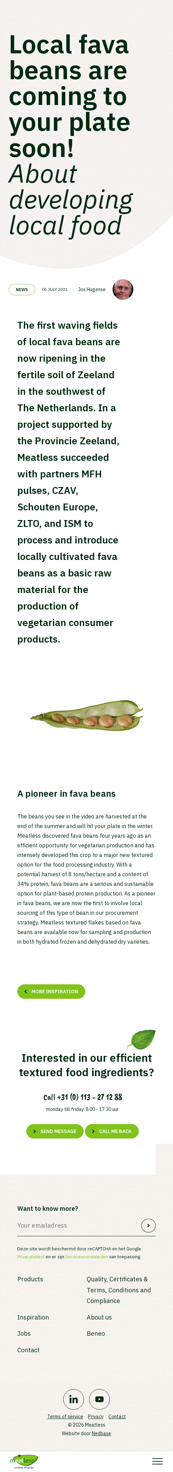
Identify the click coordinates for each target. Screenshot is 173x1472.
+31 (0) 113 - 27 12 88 (89, 1097)
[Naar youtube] (99, 1399)
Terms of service (65, 1416)
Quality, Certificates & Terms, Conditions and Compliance (119, 1290)
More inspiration (54, 991)
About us (99, 1317)
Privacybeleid (31, 1257)
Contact (28, 1350)
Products (30, 1279)
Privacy (96, 1416)
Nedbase (101, 1433)
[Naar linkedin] (73, 1399)
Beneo (96, 1333)
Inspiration (33, 1317)
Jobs (24, 1333)
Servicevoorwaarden (86, 1257)
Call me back (115, 1131)
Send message (58, 1131)
